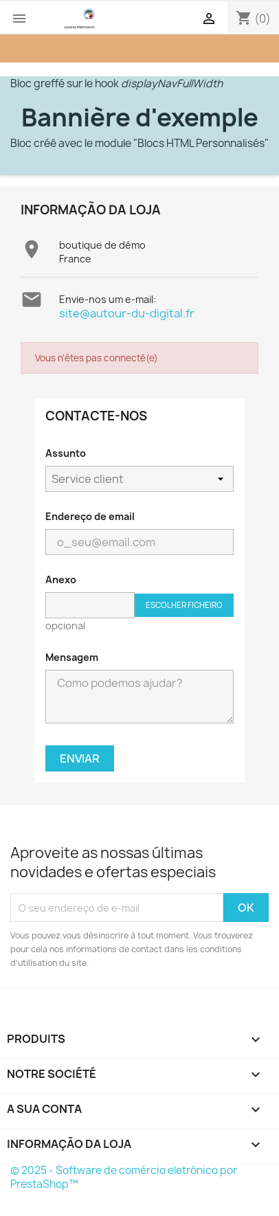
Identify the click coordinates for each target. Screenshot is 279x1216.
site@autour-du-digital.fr (126, 313)
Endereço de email (90, 516)
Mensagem (71, 657)
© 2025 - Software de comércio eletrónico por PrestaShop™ (123, 1177)
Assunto (65, 453)
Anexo (60, 579)
